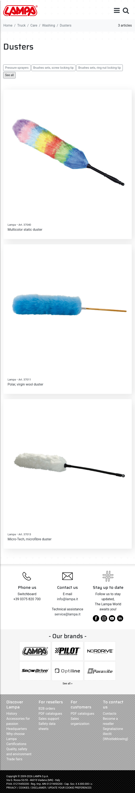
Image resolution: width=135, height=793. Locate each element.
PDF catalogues (50, 714)
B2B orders (47, 709)
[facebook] (96, 620)
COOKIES (24, 787)
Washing (48, 25)
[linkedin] (120, 620)
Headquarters (16, 729)
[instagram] (104, 620)
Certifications (16, 744)
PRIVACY (11, 787)
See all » (68, 683)
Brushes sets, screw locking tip (53, 67)
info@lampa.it (67, 599)
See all (9, 75)
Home (7, 25)
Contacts (109, 714)
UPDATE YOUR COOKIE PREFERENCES (69, 787)
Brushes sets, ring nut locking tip (99, 67)
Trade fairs (14, 759)
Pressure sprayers (17, 67)
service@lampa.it (68, 614)
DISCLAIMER (38, 787)
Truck (21, 25)
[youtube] (112, 620)
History (11, 714)
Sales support (49, 719)
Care (33, 25)
